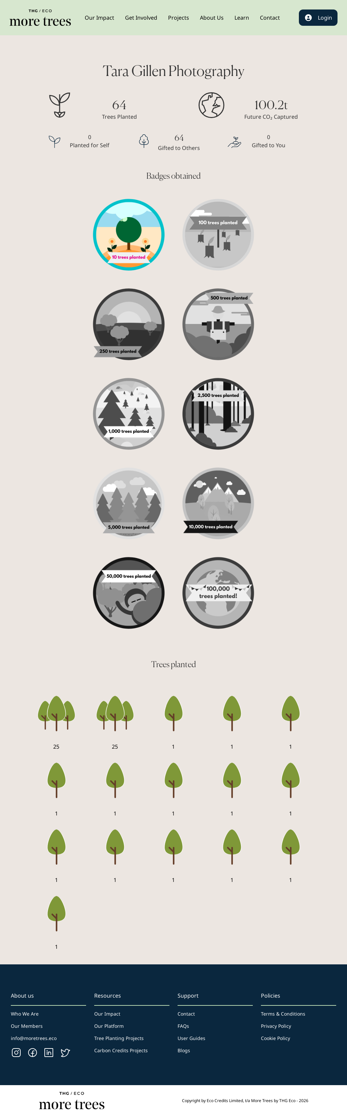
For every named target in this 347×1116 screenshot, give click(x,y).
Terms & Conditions (283, 1014)
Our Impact (107, 1014)
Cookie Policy (275, 1038)
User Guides (191, 1038)
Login (318, 18)
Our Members (27, 1026)
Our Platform (109, 1026)
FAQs (183, 1026)
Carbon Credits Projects (121, 1050)
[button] (99, 17)
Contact (186, 1014)
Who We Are (25, 1014)
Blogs (184, 1050)
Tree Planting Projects (119, 1038)
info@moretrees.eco (34, 1038)
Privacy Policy (276, 1026)
